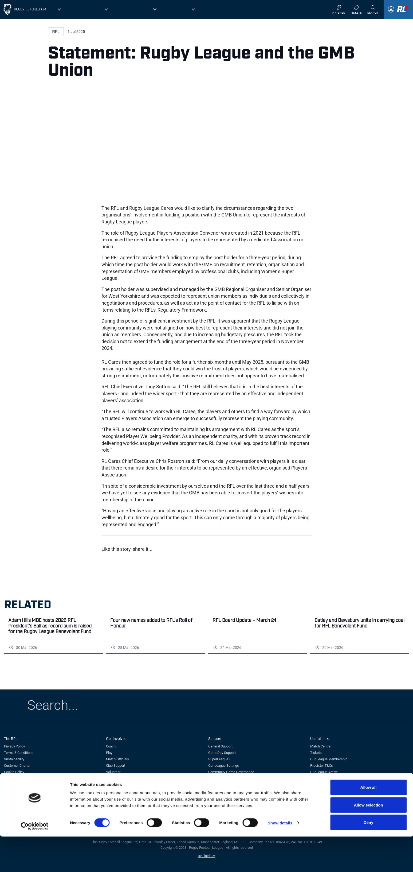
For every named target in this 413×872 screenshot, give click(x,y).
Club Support (115, 766)
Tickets (316, 753)
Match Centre (320, 746)
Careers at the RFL (18, 778)
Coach (111, 746)
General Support (220, 746)
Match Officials (117, 759)
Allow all (368, 822)
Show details (280, 858)
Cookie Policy (14, 772)
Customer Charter (17, 766)
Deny (368, 857)
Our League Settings (223, 766)
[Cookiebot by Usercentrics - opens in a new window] (34, 862)
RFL (56, 31)
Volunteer (113, 772)
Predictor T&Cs (321, 766)
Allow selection (368, 840)
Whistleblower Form (223, 778)
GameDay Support (222, 753)
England (179, 9)
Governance (88, 9)
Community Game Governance (231, 772)
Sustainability (14, 759)
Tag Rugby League (120, 778)
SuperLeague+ (219, 759)
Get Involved (136, 9)
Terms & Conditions (18, 753)
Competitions (40, 9)
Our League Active (324, 772)
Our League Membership (328, 759)
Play (109, 753)
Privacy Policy (14, 746)
